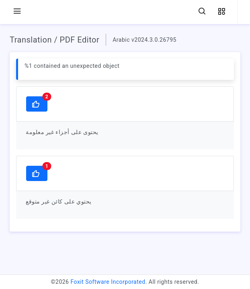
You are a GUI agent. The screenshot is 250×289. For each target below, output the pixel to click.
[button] (221, 12)
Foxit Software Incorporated (107, 282)
